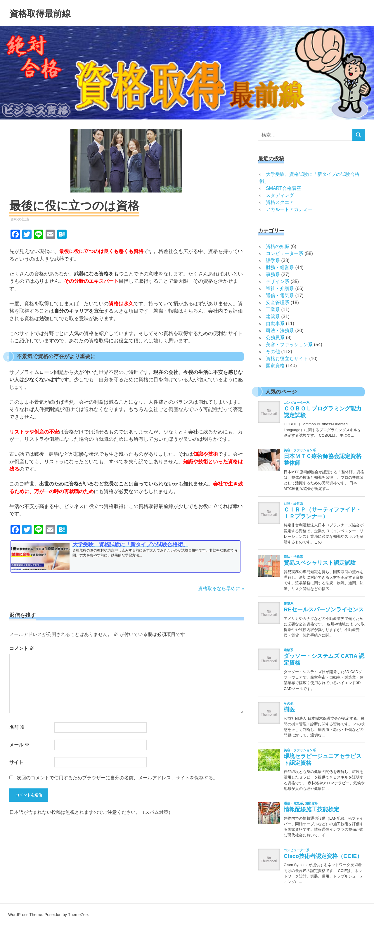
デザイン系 (277, 281)
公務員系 (275, 337)
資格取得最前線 (48, 13)
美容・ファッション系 (289, 344)
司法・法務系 (280, 330)
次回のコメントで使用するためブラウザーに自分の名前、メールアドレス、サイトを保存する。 (117, 777)
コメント (21, 648)
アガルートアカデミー (289, 209)
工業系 (273, 309)
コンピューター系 (284, 253)
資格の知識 (19, 219)
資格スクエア (280, 202)
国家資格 (275, 365)
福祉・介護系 (280, 288)
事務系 (273, 274)
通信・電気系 (280, 295)
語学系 (273, 260)
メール (19, 744)
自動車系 (275, 323)
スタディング (280, 195)
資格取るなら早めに (219, 588)
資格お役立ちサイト (287, 358)
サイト (16, 762)
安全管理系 (277, 302)
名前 (17, 727)
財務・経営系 (280, 267)
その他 (273, 351)
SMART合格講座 (283, 188)
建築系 (273, 316)
